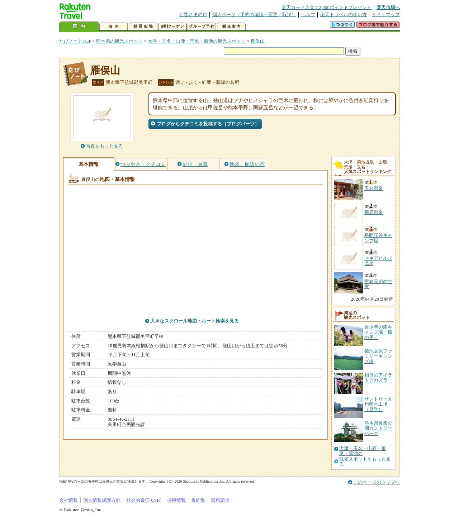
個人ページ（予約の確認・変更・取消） (254, 14)
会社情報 (68, 500)
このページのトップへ (376, 482)
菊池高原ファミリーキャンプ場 (378, 356)
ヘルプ (308, 14)
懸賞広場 (143, 26)
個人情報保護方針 (101, 500)
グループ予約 (202, 26)
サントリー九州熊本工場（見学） (378, 404)
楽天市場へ (388, 7)
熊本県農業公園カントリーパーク (378, 428)
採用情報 (176, 500)
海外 (113, 26)
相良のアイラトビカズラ (378, 377)
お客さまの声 (193, 14)
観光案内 (231, 26)
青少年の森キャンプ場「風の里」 (378, 332)
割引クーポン (172, 26)
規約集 (198, 500)
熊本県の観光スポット (119, 41)
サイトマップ (386, 14)
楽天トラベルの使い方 (343, 14)
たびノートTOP (75, 41)
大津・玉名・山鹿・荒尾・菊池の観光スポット (197, 41)
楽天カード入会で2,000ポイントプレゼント (326, 7)
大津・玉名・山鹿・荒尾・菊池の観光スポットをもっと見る (365, 456)
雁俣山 (258, 41)
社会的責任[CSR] (144, 500)
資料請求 (220, 500)
